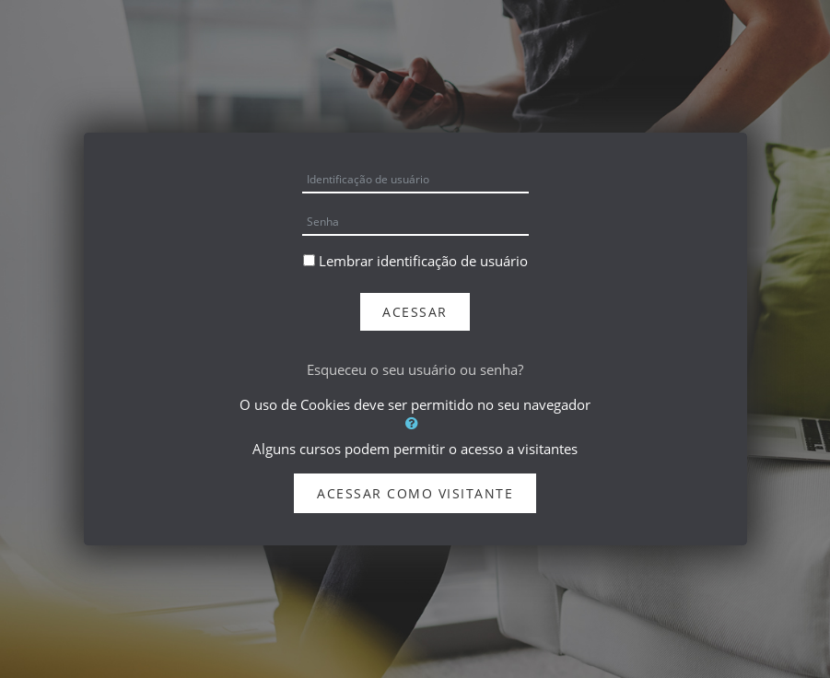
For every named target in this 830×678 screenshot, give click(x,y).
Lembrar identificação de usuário (423, 260)
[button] (415, 423)
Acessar (415, 312)
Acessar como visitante (415, 493)
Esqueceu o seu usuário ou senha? (415, 369)
